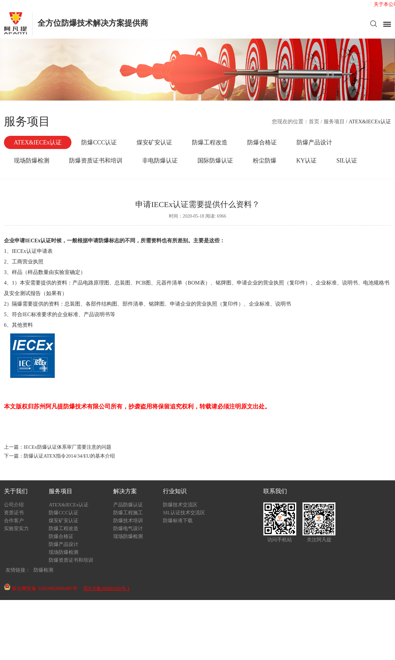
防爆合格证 (262, 142)
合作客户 (14, 520)
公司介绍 (14, 504)
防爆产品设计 (314, 142)
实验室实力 (16, 528)
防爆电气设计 (128, 528)
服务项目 (334, 121)
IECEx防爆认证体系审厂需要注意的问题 (67, 447)
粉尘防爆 (264, 160)
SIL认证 (346, 160)
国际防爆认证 (215, 160)
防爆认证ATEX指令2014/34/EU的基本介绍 (69, 456)
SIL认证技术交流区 (184, 512)
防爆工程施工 (128, 512)
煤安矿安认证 (154, 142)
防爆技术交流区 (180, 504)
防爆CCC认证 (99, 142)
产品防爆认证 (128, 504)
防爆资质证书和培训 (95, 160)
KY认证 (306, 160)
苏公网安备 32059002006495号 (40, 588)
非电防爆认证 (160, 160)
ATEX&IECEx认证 (38, 142)
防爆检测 (43, 570)
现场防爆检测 (31, 160)
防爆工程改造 (209, 142)
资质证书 (14, 512)
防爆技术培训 (128, 520)
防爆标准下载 (178, 520)
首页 (314, 121)
